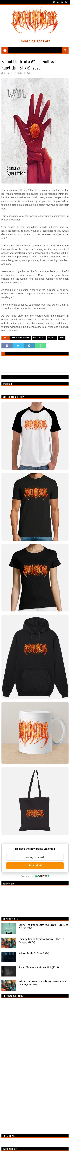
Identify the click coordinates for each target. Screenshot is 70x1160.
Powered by (35, 876)
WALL (62, 338)
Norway (52, 338)
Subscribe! (35, 865)
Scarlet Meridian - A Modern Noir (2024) (39, 967)
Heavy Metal (38, 338)
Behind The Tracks (20, 338)
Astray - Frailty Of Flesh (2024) (34, 953)
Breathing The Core (35, 41)
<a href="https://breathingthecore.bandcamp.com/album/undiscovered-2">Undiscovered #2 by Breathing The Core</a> (29, 1065)
